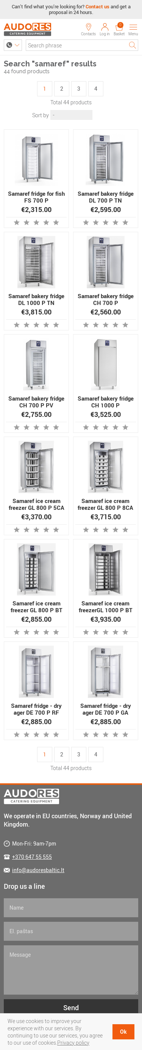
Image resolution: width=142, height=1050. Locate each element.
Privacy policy (73, 1042)
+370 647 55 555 (32, 856)
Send (71, 1007)
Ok (123, 1031)
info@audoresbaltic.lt (38, 870)
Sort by (40, 115)
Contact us (97, 6)
